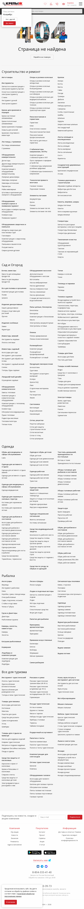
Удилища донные (64, 606)
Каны (4, 591)
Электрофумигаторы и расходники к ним (10, 784)
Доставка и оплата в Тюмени (69, 832)
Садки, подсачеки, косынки (12, 600)
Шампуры (5, 727)
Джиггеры (5, 616)
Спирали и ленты (8, 775)
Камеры (5, 632)
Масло (32, 320)
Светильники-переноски (67, 412)
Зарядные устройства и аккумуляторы (67, 758)
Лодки (32, 600)
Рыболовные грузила (10, 620)
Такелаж (61, 248)
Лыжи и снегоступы (66, 741)
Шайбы (60, 115)
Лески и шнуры (35, 585)
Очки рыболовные (9, 597)
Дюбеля (61, 99)
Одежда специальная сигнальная (39, 515)
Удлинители (62, 415)
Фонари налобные (65, 766)
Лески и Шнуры (36, 581)
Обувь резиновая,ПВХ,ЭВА (68, 560)
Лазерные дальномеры (10, 177)
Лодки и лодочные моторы (42, 591)
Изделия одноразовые (38, 504)
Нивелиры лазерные (9, 180)
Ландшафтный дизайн (11, 377)
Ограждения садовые (10, 380)
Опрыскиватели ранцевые (68, 332)
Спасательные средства (39, 609)
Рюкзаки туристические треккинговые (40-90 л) (39, 682)
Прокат (42, 835)
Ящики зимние (64, 648)
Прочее (4, 316)
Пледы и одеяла (8, 751)
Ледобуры (5, 664)
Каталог (42, 832)
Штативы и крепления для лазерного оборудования (12, 193)
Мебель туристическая (68, 714)
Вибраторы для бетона (67, 189)
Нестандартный (64, 127)
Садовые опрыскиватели (67, 341)
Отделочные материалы (39, 388)
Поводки (61, 641)
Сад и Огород (12, 265)
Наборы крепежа (64, 106)
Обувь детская (35, 455)
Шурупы (61, 121)
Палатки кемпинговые (38, 742)
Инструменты (8, 83)
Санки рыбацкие (37, 662)
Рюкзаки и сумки (37, 677)
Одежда (8, 446)
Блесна (32, 647)
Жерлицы (5, 585)
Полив (4, 295)
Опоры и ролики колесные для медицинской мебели (41, 98)
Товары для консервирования (69, 384)
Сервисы (42, 838)
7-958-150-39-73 (42, 886)
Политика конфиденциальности (69, 839)
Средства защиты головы (40, 538)
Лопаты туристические (10, 681)
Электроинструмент (9, 103)
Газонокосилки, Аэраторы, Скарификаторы (68, 306)
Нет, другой (10, 19)
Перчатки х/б (63, 518)
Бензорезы (34, 313)
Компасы (33, 769)
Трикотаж (33, 481)
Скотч (60, 155)
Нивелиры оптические (10, 183)
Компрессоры (7, 215)
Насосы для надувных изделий (13, 739)
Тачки (60, 270)
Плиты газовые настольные (40, 790)
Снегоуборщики (64, 344)
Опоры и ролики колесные (41, 77)
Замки (4, 326)
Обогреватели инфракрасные (13, 412)
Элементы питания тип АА (40, 208)
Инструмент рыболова (10, 588)
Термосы (33, 723)
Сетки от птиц (35, 435)
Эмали (32, 398)
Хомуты (61, 257)
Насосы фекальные (37, 295)
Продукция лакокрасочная (41, 364)
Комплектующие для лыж (67, 744)
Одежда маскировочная (11, 544)
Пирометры (6, 186)
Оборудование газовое (40, 775)
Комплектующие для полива (13, 292)
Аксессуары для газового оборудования (39, 780)
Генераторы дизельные (67, 233)
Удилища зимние (64, 609)
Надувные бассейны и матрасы (14, 748)
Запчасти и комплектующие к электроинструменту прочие (13, 87)
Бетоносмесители (65, 195)
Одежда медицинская (10, 490)
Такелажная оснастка (67, 239)
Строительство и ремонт (21, 71)
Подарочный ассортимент (41, 732)
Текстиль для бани (65, 360)
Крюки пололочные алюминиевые (9, 122)
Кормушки (6, 647)
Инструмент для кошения (11, 355)
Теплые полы (7, 424)
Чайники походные (37, 726)
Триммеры (62, 347)
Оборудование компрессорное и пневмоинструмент (10, 203)
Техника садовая (65, 296)
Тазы (60, 378)
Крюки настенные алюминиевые (8, 117)
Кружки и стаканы (37, 710)
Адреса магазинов (15, 845)
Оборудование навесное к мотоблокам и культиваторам (69, 328)
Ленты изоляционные (66, 143)
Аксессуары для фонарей (67, 754)
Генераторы (63, 221)
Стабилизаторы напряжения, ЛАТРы (38, 150)
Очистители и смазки (38, 129)
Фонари (61, 751)
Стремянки (6, 148)
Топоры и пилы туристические (13, 695)
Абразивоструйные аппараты (69, 186)
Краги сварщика (64, 512)
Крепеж (61, 77)
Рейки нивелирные (9, 189)
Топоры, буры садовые (10, 370)
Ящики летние (64, 653)
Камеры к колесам (65, 274)
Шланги (5, 298)
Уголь (4, 724)
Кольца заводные (64, 632)
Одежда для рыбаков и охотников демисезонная (11, 529)
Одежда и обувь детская (40, 452)
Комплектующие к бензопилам (42, 317)
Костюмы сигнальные (38, 523)
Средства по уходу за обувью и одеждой (39, 567)
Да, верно (9, 23)
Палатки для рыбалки (39, 619)
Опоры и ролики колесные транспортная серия (40, 109)
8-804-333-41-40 (42, 872)
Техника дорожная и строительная (67, 181)
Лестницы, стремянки (11, 142)
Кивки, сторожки (64, 585)
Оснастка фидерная (65, 638)
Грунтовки (34, 370)
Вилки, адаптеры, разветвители (64, 402)
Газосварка (6, 236)
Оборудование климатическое (8, 388)
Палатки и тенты (37, 738)
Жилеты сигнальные (37, 520)
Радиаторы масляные (10, 418)
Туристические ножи (66, 692)
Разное (60, 409)
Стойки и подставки (9, 603)
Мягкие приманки (36, 656)
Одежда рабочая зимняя (39, 475)
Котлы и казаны (36, 707)
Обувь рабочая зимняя (67, 563)
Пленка (33, 332)
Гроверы (61, 96)
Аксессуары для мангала (11, 705)
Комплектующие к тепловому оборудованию (13, 404)
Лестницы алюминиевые (11, 145)
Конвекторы (6, 409)
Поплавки (61, 588)
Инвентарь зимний (10, 336)
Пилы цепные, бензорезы (41, 307)
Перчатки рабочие (65, 515)
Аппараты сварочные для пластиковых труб (11, 231)
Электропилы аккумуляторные (41, 323)
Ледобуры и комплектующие (9, 654)
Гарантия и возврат (69, 835)
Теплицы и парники (66, 283)
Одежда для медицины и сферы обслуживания (13, 485)
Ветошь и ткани (64, 460)
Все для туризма (14, 672)
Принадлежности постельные (69, 463)
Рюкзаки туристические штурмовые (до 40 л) (39, 687)
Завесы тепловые (8, 392)
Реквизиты (14, 841)
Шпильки (61, 118)
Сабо (4, 458)
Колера (32, 379)
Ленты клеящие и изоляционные (65, 138)
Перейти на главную (42, 57)
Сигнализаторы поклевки (69, 581)
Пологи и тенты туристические (42, 748)
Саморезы (61, 109)
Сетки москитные (36, 432)
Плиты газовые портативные (41, 794)
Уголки (60, 174)
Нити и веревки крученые (67, 211)
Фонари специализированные (69, 775)
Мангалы (5, 711)
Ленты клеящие (64, 146)
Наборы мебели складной (68, 723)
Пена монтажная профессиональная (37, 136)
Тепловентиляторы (9, 421)
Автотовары (7, 77)
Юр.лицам (14, 832)
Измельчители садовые (67, 311)
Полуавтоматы (7, 247)
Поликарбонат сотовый (39, 357)
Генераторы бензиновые (67, 230)
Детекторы (6, 161)
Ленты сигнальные (65, 152)
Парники (61, 287)
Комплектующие (36, 349)
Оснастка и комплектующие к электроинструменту (13, 93)
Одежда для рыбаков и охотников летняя (10, 540)
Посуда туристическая (39, 704)
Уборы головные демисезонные (64, 483)
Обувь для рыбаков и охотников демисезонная (67, 534)
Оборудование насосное (40, 270)
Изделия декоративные (12, 304)
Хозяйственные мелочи (67, 391)
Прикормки (34, 634)
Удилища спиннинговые (67, 616)
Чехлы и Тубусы (8, 607)
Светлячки (62, 591)
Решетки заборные (37, 424)
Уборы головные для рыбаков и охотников (67, 471)
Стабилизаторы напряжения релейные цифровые (41, 167)
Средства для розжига (10, 717)
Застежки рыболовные (66, 629)
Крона (32, 202)
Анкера (60, 81)
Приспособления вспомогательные (9, 685)
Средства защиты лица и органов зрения (39, 542)
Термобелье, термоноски (11, 559)
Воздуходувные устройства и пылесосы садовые (69, 301)
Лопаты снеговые (8, 342)
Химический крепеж (65, 130)
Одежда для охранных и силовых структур (12, 497)
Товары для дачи (64, 381)
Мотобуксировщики (66, 698)
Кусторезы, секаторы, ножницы (70, 314)
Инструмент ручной (9, 100)
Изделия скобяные (10, 323)
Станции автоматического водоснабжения (40, 299)
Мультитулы (62, 689)
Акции (42, 841)
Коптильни (6, 708)
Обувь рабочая (64, 553)
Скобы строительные (66, 112)
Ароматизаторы (36, 631)
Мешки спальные (65, 704)
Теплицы (61, 290)
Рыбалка (8, 576)
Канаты (60, 208)
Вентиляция (34, 408)
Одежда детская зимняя (39, 462)
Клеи (31, 126)
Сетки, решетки (36, 420)
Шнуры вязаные (64, 215)
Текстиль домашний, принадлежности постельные (67, 454)
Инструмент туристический (14, 677)
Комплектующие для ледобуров (10, 660)
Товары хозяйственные (68, 366)
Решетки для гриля (9, 714)
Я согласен (10, 902)
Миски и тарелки (36, 713)
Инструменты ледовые (10, 339)
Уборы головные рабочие (69, 490)
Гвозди (60, 93)
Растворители (35, 395)
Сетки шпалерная (36, 439)
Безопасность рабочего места (41, 535)
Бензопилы (34, 310)
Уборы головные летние (67, 479)
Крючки (60, 635)
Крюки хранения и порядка (12, 127)
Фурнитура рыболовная (68, 622)
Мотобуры (62, 323)
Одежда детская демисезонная (42, 459)
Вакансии (14, 838)
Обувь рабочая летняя (66, 556)
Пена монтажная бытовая (40, 132)
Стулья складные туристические (64, 730)
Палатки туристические (39, 745)
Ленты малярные (64, 149)
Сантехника (35, 404)
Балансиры (34, 644)
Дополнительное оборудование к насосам (39, 275)
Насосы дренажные (37, 286)
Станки (4, 97)
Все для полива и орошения (14, 288)
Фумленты (62, 158)
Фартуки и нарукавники (39, 507)
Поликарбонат (36, 345)
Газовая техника (36, 186)
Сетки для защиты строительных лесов (38, 428)
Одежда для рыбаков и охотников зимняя (10, 534)
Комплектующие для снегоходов (39, 755)
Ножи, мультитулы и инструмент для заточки (68, 678)
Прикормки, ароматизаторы (37, 626)
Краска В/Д (34, 382)
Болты (60, 84)
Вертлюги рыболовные (67, 626)
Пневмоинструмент (9, 218)
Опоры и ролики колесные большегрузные (40, 87)
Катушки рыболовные (11, 641)
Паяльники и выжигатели (11, 244)
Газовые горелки (36, 797)
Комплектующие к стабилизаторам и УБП (39, 156)
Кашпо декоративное (10, 308)
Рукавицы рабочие (65, 521)
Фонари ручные (64, 772)
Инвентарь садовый (10, 349)
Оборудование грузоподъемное (64, 244)
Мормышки (34, 653)
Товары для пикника (11, 701)
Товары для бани (65, 353)
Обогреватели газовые (39, 787)
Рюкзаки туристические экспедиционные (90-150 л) (40, 693)
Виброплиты (62, 192)
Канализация (35, 414)
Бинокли (33, 766)
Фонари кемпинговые (66, 763)
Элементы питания (38, 195)
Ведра (60, 370)
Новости (14, 835)
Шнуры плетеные (64, 205)
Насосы (32, 606)
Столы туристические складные (70, 726)
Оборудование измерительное (8, 156)
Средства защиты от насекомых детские (10, 779)
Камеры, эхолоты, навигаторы (9, 627)
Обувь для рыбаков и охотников (67, 528)
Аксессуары (7, 581)
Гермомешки (35, 697)
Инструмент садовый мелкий (13, 364)
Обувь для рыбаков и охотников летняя (66, 545)
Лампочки (61, 406)
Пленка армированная (38, 336)
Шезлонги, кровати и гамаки (69, 734)
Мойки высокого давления (68, 317)
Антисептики (35, 367)
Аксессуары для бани (66, 357)
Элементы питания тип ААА (40, 211)
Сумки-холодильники (10, 720)
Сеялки (4, 367)
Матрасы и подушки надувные (13, 745)
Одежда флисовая (9, 547)
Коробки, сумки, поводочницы (13, 594)
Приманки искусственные (41, 640)
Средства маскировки (10, 556)
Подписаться (75, 817)
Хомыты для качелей (10, 130)
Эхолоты (5, 635)
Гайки (60, 90)
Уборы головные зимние (67, 475)
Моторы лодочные (37, 603)
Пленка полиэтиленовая (39, 339)
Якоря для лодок (36, 613)
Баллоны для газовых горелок (41, 784)
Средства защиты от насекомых (11, 759)
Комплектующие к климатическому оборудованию (9, 398)
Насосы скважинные (37, 292)
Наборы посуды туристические (42, 717)
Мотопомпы (34, 279)
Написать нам (40, 860)
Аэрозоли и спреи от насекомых (10, 765)
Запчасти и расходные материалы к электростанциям (70, 225)
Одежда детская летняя (39, 465)
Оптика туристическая (40, 762)
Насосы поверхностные (39, 289)
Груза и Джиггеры (9, 613)
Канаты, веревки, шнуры (68, 202)
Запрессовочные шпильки (68, 124)
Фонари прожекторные (67, 769)
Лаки (31, 385)
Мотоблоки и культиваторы (68, 320)
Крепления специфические (68, 171)
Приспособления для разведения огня (10, 691)
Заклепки (61, 102)
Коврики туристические (11, 742)
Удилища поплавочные (66, 613)
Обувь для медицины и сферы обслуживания (12, 453)
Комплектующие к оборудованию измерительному (9, 171)
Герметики (34, 123)
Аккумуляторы (35, 199)
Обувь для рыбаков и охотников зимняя (66, 540)
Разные (32, 205)
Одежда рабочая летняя (39, 478)
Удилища (62, 603)
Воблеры (33, 650)
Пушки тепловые (8, 415)
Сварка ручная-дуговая (11, 250)
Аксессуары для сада (10, 352)
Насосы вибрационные (38, 282)
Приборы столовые (37, 720)
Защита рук (63, 508)
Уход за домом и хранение (68, 388)
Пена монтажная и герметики (38, 118)
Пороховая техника (37, 189)
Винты (60, 87)
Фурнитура (6, 329)
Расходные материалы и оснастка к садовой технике (68, 336)
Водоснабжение (36, 411)
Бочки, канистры (9, 270)
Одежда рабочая (37, 471)
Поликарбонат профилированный (37, 353)
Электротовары (64, 397)
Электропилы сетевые (38, 326)
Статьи (42, 845)
